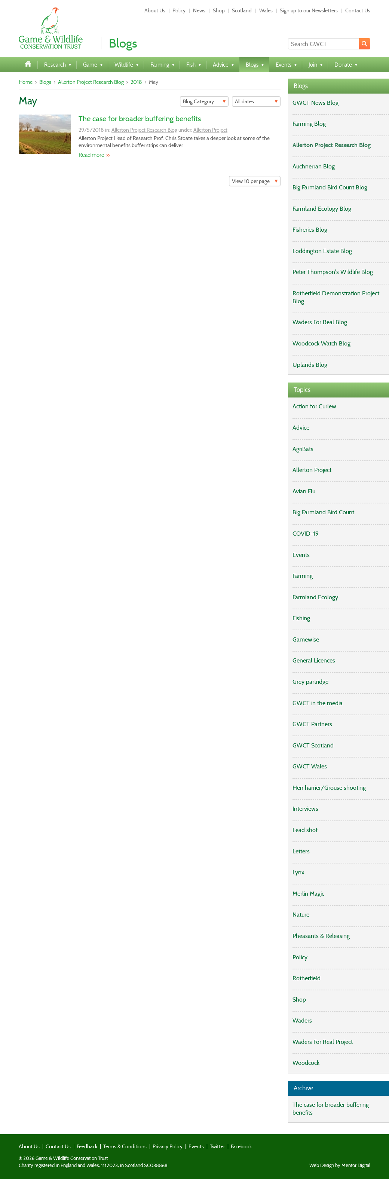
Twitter (217, 1146)
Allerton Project (210, 130)
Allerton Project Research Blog (91, 82)
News (199, 10)
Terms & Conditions (125, 1146)
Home (26, 82)
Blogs (45, 82)
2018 (136, 82)
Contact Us (357, 10)
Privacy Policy (168, 1146)
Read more (91, 155)
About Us (154, 10)
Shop (219, 10)
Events (196, 1146)
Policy (179, 10)
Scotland (242, 10)
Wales (266, 10)
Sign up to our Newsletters (309, 10)
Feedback (87, 1146)
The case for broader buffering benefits (140, 118)
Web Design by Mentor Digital (339, 1166)
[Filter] (204, 101)
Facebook (241, 1146)
